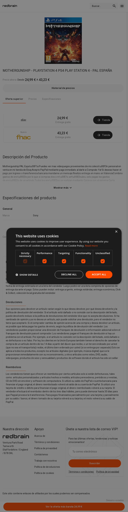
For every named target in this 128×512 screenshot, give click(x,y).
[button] (27, 274)
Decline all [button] (69, 274)
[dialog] (64, 256)
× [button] (116, 232)
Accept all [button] (99, 274)
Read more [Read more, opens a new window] (91, 245)
